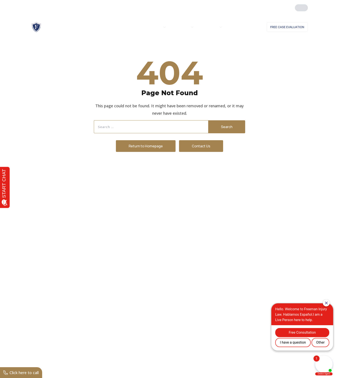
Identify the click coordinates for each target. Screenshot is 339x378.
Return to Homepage (146, 146)
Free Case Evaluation (287, 27)
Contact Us (249, 27)
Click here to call (21, 372)
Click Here (266, 6)
